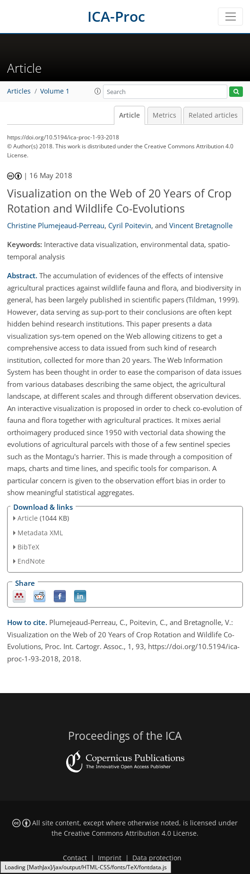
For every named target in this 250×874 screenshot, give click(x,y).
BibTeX (28, 546)
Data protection (156, 858)
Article (129, 115)
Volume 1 (54, 91)
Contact (75, 858)
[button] (98, 91)
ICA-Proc (116, 16)
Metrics (164, 115)
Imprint (109, 858)
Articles (19, 91)
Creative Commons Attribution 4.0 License (130, 833)
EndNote (31, 561)
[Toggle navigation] (230, 17)
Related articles (213, 115)
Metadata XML (40, 532)
